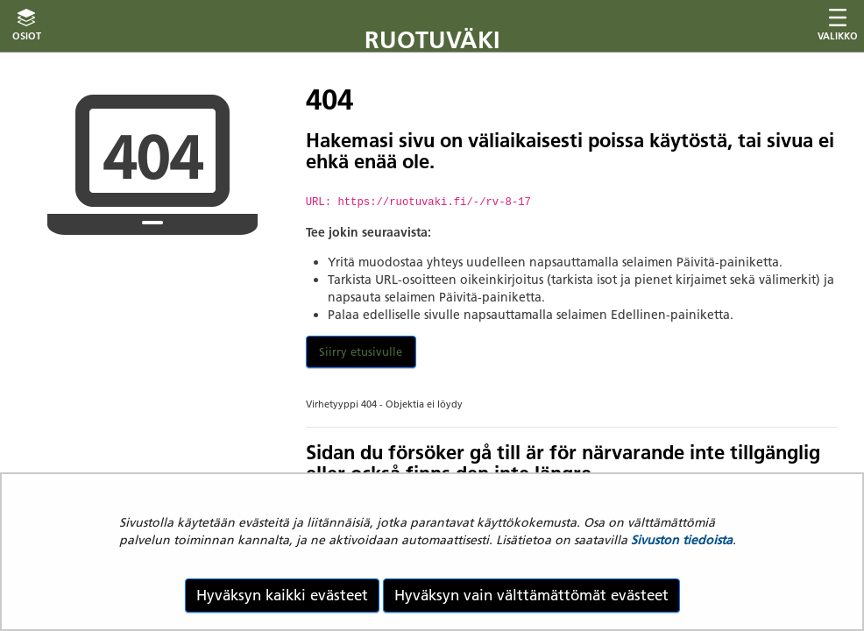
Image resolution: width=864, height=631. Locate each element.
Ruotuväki (432, 39)
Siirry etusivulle (360, 351)
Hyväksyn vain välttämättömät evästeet (531, 595)
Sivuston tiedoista (682, 540)
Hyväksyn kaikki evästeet (282, 595)
